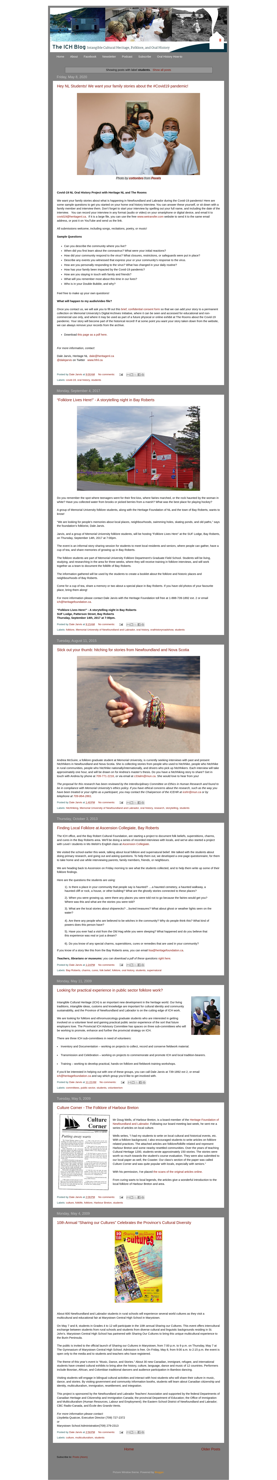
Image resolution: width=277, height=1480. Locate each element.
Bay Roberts (73, 970)
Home (60, 56)
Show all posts (162, 69)
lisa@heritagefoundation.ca (166, 950)
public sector (88, 1087)
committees (72, 1087)
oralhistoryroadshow (161, 629)
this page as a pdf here (92, 334)
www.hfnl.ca (95, 360)
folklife (79, 1202)
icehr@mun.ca (192, 792)
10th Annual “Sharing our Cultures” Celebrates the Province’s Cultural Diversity (124, 1222)
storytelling (172, 808)
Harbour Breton (103, 1202)
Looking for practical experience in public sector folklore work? (110, 990)
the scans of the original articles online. (178, 1171)
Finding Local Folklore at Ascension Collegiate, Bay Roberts (108, 828)
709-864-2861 (82, 796)
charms (86, 970)
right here (164, 958)
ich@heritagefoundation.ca (74, 601)
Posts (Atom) (80, 1457)
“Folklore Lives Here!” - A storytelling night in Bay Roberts (105, 400)
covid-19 (71, 380)
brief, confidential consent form (140, 309)
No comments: (107, 374)
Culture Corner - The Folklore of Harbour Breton (97, 1108)
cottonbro (136, 178)
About (74, 56)
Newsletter (109, 56)
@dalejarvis (64, 360)
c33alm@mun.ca (145, 776)
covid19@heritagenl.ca (71, 216)
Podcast (127, 56)
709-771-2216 (105, 776)
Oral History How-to (169, 56)
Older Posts (210, 1449)
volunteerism (115, 1087)
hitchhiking (72, 808)
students (96, 380)
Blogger (159, 1472)
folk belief (104, 970)
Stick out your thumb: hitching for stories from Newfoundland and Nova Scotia (123, 650)
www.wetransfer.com (150, 216)
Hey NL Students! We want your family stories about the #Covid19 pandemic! (122, 86)
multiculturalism (84, 1437)
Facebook (90, 56)
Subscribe (144, 56)
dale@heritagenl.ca (101, 356)
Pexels (156, 178)
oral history (83, 380)
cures (95, 970)
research (159, 808)
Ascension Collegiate (135, 844)
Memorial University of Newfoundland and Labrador (105, 629)
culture (70, 1202)
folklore (70, 629)
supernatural (154, 970)
